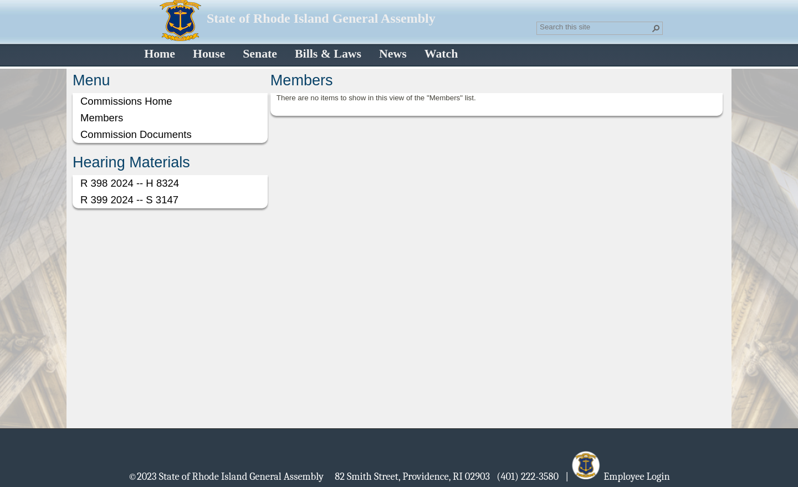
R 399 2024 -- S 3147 (129, 200)
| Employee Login (617, 476)
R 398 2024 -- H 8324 (129, 183)
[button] (656, 28)
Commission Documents (136, 134)
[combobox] (595, 27)
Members (101, 118)
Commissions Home (126, 101)
